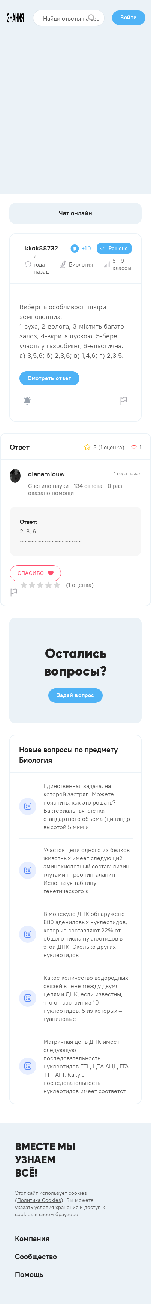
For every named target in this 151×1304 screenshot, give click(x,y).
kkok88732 (41, 248)
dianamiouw (46, 474)
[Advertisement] (75, 107)
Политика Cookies (39, 1200)
